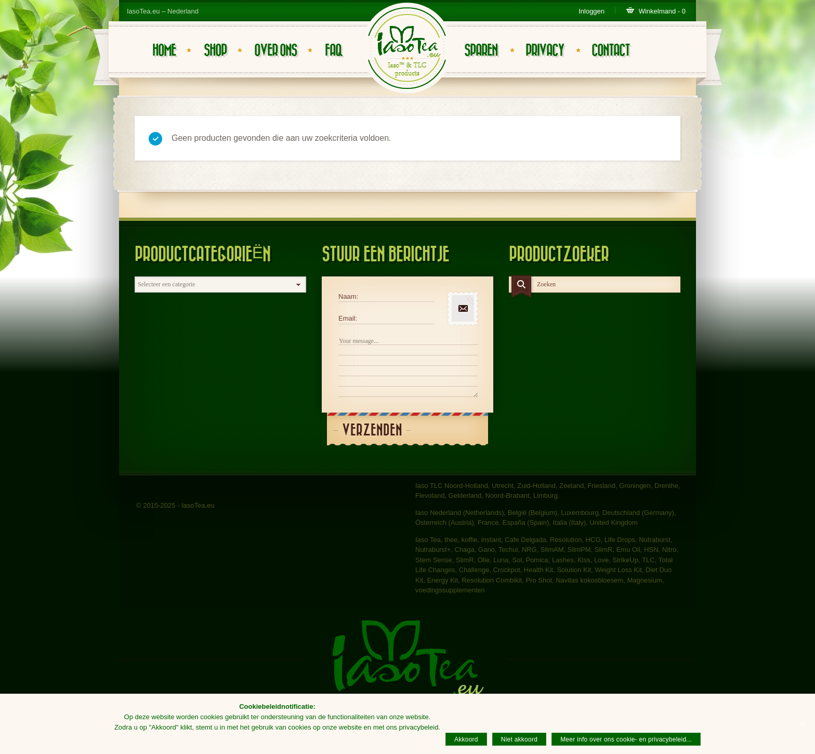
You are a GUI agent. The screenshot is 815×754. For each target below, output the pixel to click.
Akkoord (466, 739)
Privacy (544, 51)
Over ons (275, 51)
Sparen (480, 51)
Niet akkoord (519, 739)
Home (164, 51)
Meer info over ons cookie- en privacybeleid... (626, 739)
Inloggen (591, 11)
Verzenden (372, 431)
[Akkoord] (802, 724)
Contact (610, 51)
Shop (215, 51)
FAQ (333, 51)
